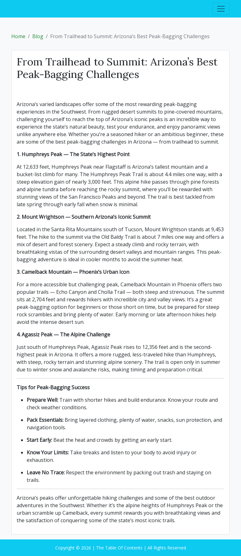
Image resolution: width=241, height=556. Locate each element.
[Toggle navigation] (221, 9)
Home (18, 36)
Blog (37, 36)
